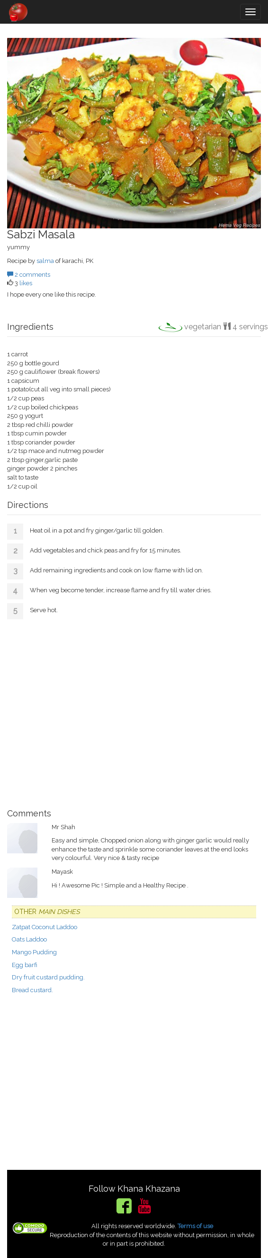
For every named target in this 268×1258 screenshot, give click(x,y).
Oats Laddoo (29, 939)
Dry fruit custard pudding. (48, 977)
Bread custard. (32, 990)
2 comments (28, 274)
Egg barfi (24, 964)
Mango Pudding (34, 952)
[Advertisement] (134, 710)
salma (45, 260)
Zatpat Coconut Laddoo (44, 927)
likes (25, 283)
